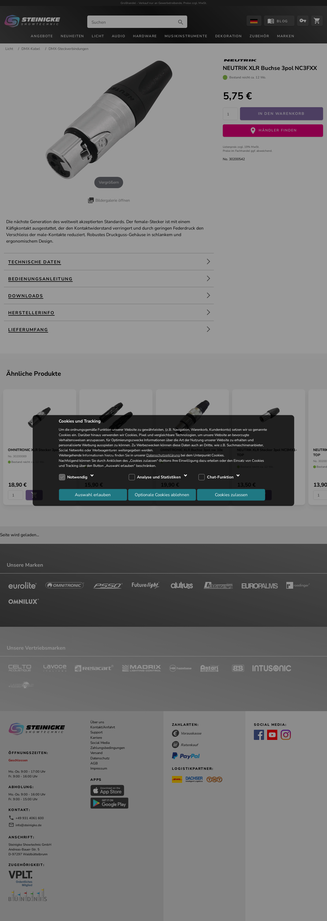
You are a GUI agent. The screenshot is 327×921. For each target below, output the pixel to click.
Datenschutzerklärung (163, 455)
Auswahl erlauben (93, 495)
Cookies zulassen (231, 495)
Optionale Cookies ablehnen (162, 495)
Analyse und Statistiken (159, 477)
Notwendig (77, 477)
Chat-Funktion (220, 477)
